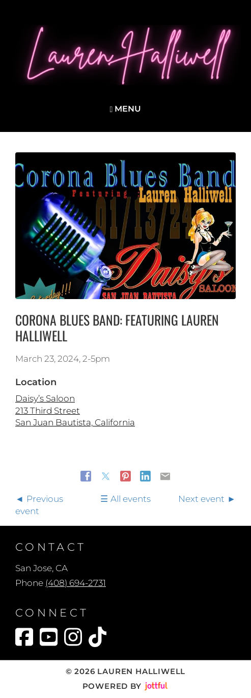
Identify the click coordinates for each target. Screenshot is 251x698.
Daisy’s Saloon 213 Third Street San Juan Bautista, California (75, 410)
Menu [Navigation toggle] (126, 109)
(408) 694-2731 (75, 583)
